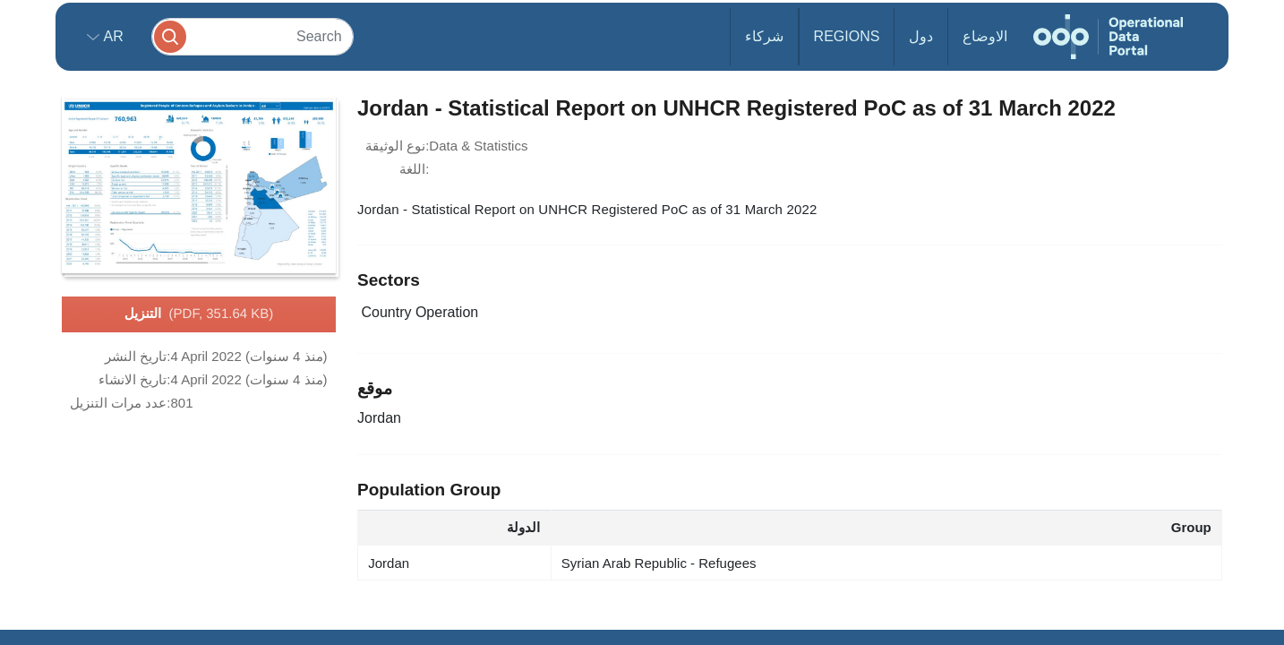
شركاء (764, 36)
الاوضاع (985, 36)
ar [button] (111, 36)
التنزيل (199, 314)
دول (921, 36)
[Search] (252, 36)
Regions (847, 36)
